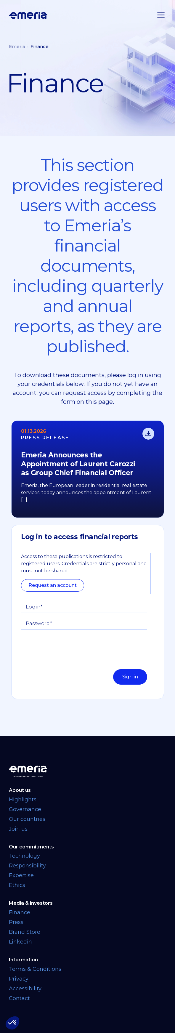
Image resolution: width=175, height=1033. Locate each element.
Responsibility (27, 865)
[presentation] (66, 645)
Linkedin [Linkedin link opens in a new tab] (20, 941)
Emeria (17, 46)
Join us (18, 829)
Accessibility (25, 988)
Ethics (17, 885)
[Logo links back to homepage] (28, 15)
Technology (24, 856)
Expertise (21, 875)
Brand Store (24, 932)
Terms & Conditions (35, 969)
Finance (19, 912)
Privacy (18, 979)
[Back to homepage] (87, 771)
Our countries (27, 819)
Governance (25, 809)
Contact (19, 998)
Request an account (52, 585)
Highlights (22, 799)
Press (16, 922)
